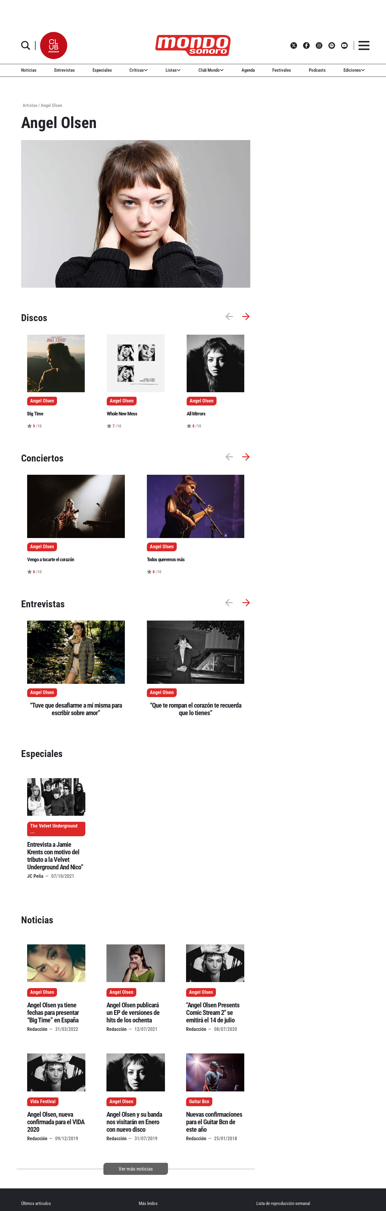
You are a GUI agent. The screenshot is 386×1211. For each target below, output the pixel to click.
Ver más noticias (136, 1169)
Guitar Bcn (199, 1101)
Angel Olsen (42, 692)
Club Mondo (211, 70)
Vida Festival (42, 1101)
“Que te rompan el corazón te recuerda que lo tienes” (195, 709)
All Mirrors (196, 414)
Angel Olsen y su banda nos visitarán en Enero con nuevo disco (134, 1122)
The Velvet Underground (54, 826)
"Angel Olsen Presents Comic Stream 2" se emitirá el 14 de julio (212, 1012)
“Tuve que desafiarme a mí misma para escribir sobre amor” (76, 709)
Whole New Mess (122, 414)
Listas (173, 70)
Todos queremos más (166, 559)
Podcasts (317, 70)
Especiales (102, 70)
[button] (54, 45)
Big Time (35, 414)
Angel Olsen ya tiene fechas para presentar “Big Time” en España (53, 1012)
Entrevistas (64, 70)
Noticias (28, 70)
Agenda (248, 70)
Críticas (138, 70)
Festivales (281, 70)
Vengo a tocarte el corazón (50, 559)
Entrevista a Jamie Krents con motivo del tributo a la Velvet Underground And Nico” (55, 856)
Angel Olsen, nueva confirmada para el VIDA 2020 (55, 1122)
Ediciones (354, 70)
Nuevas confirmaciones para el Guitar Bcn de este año (214, 1122)
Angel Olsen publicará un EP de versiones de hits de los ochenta (133, 1012)
